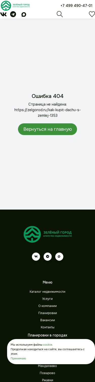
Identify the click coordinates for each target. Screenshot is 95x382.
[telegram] (13, 15)
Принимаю (18, 358)
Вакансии (47, 320)
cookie (47, 344)
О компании (47, 306)
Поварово (47, 373)
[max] (24, 15)
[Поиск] (60, 15)
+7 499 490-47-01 (76, 5)
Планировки (47, 313)
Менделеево (47, 366)
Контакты (47, 327)
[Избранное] (92, 15)
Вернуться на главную (47, 129)
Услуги (47, 299)
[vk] (3, 15)
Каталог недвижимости (47, 292)
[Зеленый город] (15, 5)
